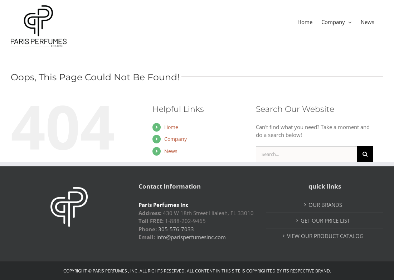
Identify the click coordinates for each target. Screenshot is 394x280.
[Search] (365, 154)
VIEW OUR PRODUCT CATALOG (325, 235)
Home (171, 127)
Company (175, 139)
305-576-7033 (176, 229)
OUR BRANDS (325, 204)
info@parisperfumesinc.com (191, 237)
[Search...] (306, 154)
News (170, 151)
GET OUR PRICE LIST (325, 220)
